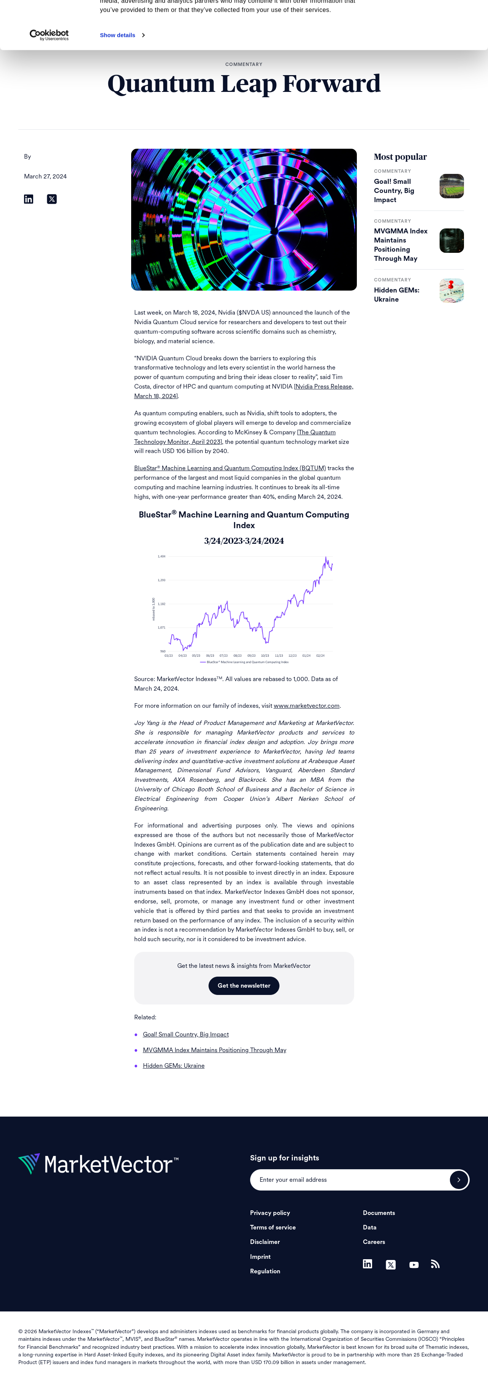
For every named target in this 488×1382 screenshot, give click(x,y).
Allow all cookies (424, 19)
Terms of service (273, 1228)
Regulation (265, 1271)
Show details (117, 80)
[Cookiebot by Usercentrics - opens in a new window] (49, 80)
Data (370, 1228)
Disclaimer (265, 1242)
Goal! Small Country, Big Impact (394, 190)
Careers (374, 1242)
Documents (379, 1213)
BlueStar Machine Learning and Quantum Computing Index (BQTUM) (230, 468)
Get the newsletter (244, 986)
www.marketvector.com (307, 705)
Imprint (260, 1257)
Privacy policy (270, 1213)
